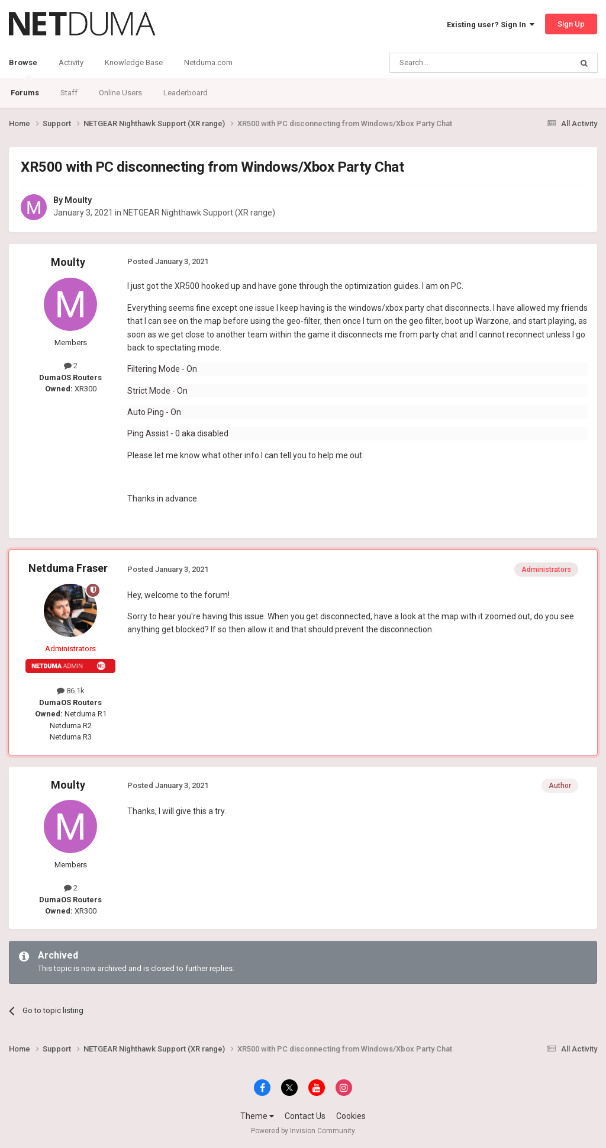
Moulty (78, 200)
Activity (71, 62)
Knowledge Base (134, 62)
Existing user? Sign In (490, 24)
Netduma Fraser (68, 568)
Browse (23, 68)
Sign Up (571, 24)
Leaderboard (185, 92)
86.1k (71, 690)
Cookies (351, 1116)
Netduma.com (208, 62)
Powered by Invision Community (303, 1131)
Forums (25, 92)
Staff (69, 92)
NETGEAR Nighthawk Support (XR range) (199, 212)
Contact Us (305, 1116)
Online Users (120, 92)
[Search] (452, 62)
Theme (257, 1116)
